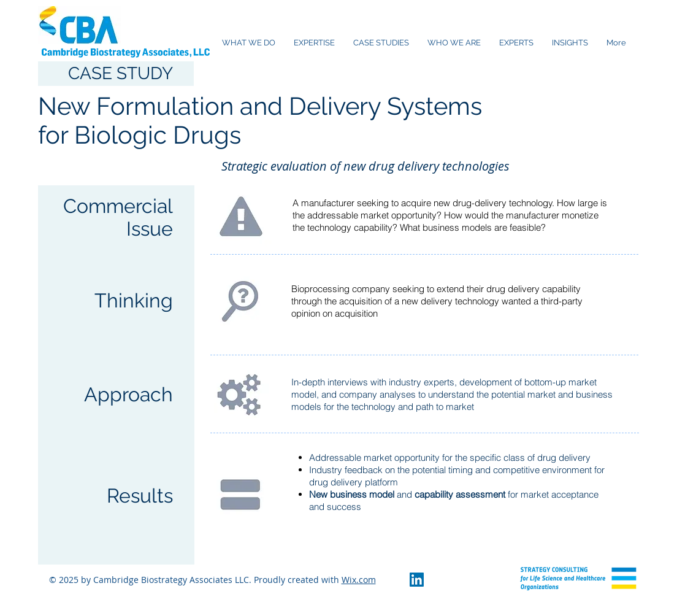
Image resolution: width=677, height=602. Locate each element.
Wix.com (359, 579)
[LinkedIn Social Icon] (417, 580)
